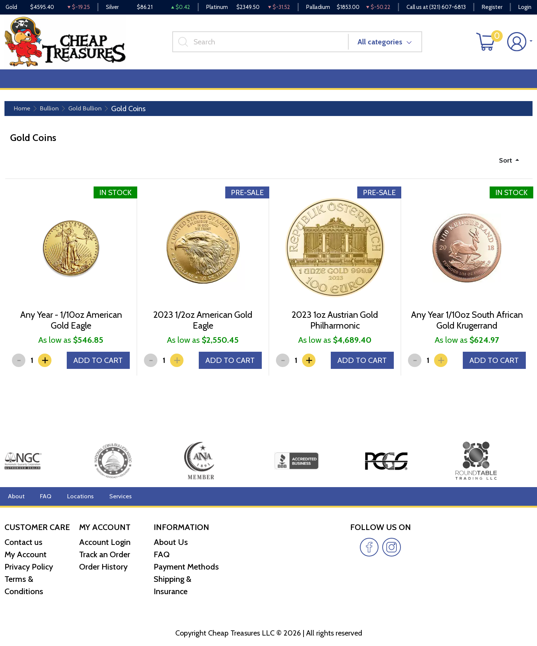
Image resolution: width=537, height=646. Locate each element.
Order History (103, 567)
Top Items (155, 82)
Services (115, 496)
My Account (25, 554)
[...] (263, 44)
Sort (505, 164)
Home (24, 112)
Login (524, 7)
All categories (383, 44)
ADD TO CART (95, 374)
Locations (77, 496)
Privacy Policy (28, 567)
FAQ (44, 496)
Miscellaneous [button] (205, 82)
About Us (171, 542)
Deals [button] (116, 82)
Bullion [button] (20, 82)
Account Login (105, 542)
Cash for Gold (512, 82)
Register (492, 7)
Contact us (23, 542)
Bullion (54, 112)
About (15, 496)
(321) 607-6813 (447, 7)
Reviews (254, 82)
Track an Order (104, 554)
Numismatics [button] (68, 82)
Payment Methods (186, 567)
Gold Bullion (94, 112)
